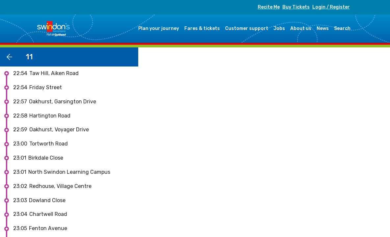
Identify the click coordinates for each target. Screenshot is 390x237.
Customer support (246, 28)
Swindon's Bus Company (53, 28)
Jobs (279, 28)
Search (342, 28)
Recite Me (269, 7)
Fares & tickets (202, 28)
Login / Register (331, 7)
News (323, 28)
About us (300, 28)
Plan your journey (158, 28)
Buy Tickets (296, 7)
